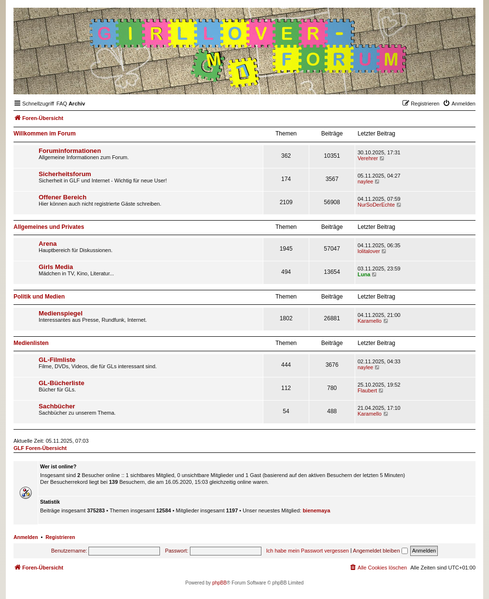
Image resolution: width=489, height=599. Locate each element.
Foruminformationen (70, 150)
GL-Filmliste (57, 359)
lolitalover (369, 251)
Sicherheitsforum (65, 174)
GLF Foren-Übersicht (40, 448)
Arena (48, 243)
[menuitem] (62, 103)
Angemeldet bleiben (380, 551)
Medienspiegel (61, 313)
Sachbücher (57, 406)
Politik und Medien (39, 296)
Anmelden (26, 537)
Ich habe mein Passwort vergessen (307, 551)
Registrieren (60, 537)
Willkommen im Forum (45, 133)
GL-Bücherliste (62, 383)
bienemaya (316, 510)
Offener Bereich (62, 197)
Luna (364, 274)
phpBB (219, 582)
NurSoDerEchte (376, 205)
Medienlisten (31, 343)
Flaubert (367, 390)
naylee (365, 181)
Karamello (370, 321)
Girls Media (56, 266)
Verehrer (368, 158)
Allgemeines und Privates (49, 227)
